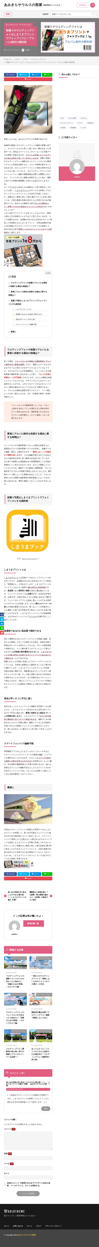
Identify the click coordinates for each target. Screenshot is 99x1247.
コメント (9, 1129)
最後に (12, 331)
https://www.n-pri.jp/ (29, 559)
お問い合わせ (18, 1226)
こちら (33, 616)
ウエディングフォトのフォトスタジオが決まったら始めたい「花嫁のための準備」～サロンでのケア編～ (15, 1017)
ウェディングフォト (13, 50)
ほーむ (8, 59)
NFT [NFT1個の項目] (63, 118)
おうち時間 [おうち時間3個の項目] (73, 118)
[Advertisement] (77, 98)
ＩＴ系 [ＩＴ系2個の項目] (84, 128)
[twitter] (2, 619)
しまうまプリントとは (21, 309)
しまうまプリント (22, 190)
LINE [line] (48, 75)
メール (9, 1164)
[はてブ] (2, 624)
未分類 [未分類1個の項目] (64, 128)
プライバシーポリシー (53, 1226)
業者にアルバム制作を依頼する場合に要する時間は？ (28, 293)
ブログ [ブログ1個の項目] (81, 123)
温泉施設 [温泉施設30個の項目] (74, 128)
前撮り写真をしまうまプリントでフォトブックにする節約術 (28, 302)
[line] (2, 628)
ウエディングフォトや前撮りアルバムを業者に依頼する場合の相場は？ (28, 284)
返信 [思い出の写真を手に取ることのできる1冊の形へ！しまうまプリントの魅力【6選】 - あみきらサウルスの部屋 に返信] (46, 1109)
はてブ (36, 75)
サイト (6, 1173)
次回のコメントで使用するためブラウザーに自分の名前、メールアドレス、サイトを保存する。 (28, 1184)
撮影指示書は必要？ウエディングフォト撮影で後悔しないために (40, 1015)
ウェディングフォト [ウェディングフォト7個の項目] (68, 123)
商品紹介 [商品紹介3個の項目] (91, 123)
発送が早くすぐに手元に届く (24, 319)
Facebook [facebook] (12, 75)
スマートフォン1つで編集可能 (24, 324)
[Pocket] (2, 633)
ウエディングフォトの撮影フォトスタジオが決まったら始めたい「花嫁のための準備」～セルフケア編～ (15, 981)
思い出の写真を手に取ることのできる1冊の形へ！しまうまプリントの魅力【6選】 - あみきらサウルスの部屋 (26, 1084)
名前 (8, 1153)
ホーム (6, 1226)
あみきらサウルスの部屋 (33, 5)
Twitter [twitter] (24, 75)
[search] (93, 14)
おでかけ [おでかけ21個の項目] (84, 118)
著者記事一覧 (33, 923)
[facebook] (2, 614)
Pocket (29, 79)
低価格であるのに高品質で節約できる (27, 314)
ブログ (17, 59)
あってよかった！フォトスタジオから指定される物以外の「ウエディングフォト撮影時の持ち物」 (40, 1054)
